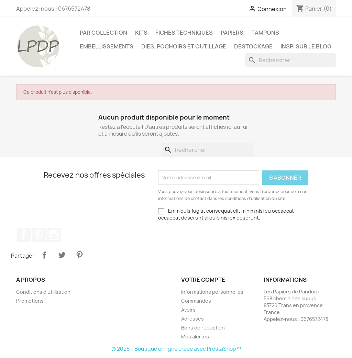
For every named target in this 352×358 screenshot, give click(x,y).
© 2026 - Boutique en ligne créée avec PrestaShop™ (176, 349)
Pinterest (39, 235)
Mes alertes (195, 336)
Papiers (232, 32)
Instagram (54, 235)
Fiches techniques (184, 32)
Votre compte (203, 279)
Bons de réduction (203, 327)
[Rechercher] (290, 60)
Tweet (62, 255)
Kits (141, 32)
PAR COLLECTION (103, 32)
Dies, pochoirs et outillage (183, 46)
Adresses (192, 318)
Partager (44, 255)
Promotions (30, 301)
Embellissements (106, 46)
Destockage (253, 46)
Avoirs (188, 309)
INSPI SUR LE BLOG (305, 46)
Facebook (24, 235)
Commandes (196, 301)
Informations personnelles (212, 292)
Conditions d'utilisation (43, 292)
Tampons (265, 32)
